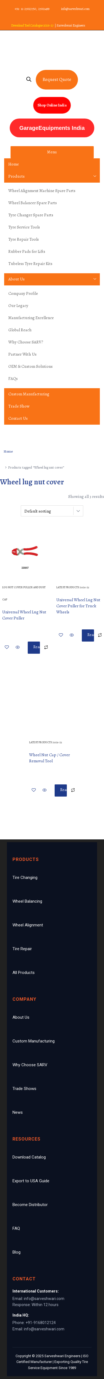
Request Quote (56, 79)
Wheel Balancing (27, 901)
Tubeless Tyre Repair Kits (30, 263)
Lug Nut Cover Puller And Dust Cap (23, 593)
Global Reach (20, 330)
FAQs (13, 378)
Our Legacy (18, 305)
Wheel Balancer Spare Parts (32, 203)
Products (16, 176)
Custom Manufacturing (28, 394)
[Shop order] (52, 510)
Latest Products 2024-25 (72, 587)
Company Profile (23, 293)
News (17, 1112)
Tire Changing (24, 877)
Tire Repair (22, 948)
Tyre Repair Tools (23, 239)
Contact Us (18, 418)
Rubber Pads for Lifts (26, 251)
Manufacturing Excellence (31, 318)
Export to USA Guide (30, 1180)
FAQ (16, 1228)
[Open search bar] (32, 79)
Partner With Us (22, 354)
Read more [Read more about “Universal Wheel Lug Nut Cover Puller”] (36, 649)
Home (13, 164)
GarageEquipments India (52, 128)
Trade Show (19, 406)
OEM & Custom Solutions (30, 366)
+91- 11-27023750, (25, 9)
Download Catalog (29, 1157)
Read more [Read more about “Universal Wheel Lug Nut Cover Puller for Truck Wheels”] (90, 637)
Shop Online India (52, 105)
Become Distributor (30, 1204)
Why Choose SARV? (25, 342)
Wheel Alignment (27, 925)
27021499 (43, 9)
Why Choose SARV (29, 1064)
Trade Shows (24, 1088)
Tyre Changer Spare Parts (30, 215)
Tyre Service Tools (24, 227)
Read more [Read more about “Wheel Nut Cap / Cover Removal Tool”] (63, 792)
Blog (16, 1252)
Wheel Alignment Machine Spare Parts (41, 190)
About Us (16, 279)
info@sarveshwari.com (75, 9)
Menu (52, 152)
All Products (23, 972)
